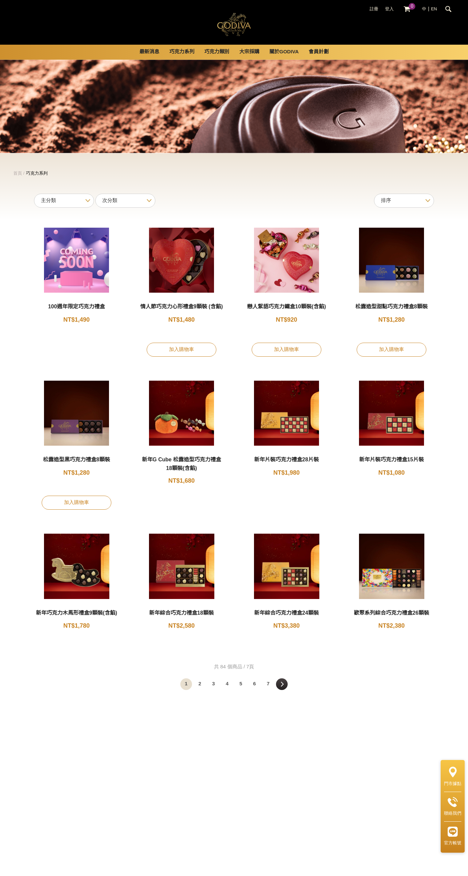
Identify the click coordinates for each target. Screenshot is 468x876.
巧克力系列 (181, 60)
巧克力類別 (216, 60)
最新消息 (149, 60)
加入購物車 (181, 357)
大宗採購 (249, 60)
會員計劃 (319, 60)
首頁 (17, 181)
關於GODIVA (284, 60)
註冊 (374, 9)
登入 (389, 9)
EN (434, 9)
